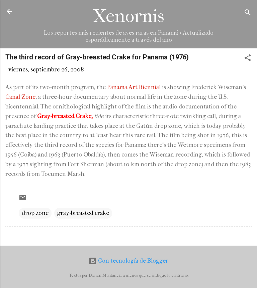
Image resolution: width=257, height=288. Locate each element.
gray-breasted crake (83, 213)
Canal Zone (20, 96)
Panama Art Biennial (134, 87)
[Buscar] (248, 13)
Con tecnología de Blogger (128, 260)
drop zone (35, 213)
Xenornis (128, 16)
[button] (248, 59)
